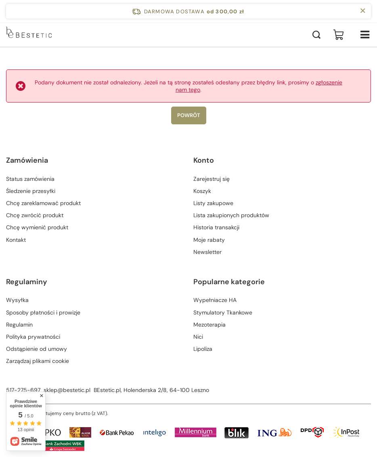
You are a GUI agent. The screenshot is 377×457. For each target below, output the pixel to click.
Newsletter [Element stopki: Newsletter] (207, 252)
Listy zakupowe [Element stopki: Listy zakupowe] (213, 203)
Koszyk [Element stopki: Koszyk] (202, 191)
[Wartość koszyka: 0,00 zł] (339, 35)
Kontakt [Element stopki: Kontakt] (16, 239)
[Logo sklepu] (38, 34)
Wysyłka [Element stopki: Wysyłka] (17, 300)
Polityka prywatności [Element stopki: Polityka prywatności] (33, 336)
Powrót (188, 115)
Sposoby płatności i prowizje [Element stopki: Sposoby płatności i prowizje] (43, 312)
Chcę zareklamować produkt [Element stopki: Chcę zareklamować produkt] (43, 203)
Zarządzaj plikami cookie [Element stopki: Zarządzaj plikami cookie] (37, 361)
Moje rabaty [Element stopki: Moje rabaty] (209, 239)
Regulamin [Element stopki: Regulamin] (19, 324)
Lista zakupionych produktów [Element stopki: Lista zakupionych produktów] (231, 215)
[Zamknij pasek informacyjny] (362, 11)
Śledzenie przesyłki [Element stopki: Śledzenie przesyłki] (30, 191)
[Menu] (365, 35)
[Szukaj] (316, 35)
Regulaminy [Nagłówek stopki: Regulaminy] (26, 282)
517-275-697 (23, 390)
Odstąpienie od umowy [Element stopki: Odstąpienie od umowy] (36, 348)
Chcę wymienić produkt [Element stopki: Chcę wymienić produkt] (37, 227)
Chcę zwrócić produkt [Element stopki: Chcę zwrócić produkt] (34, 215)
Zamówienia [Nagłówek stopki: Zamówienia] (27, 160)
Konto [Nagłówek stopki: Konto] (203, 160)
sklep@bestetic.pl (67, 390)
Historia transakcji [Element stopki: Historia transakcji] (216, 227)
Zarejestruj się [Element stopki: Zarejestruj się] (211, 178)
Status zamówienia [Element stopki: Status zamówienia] (30, 178)
